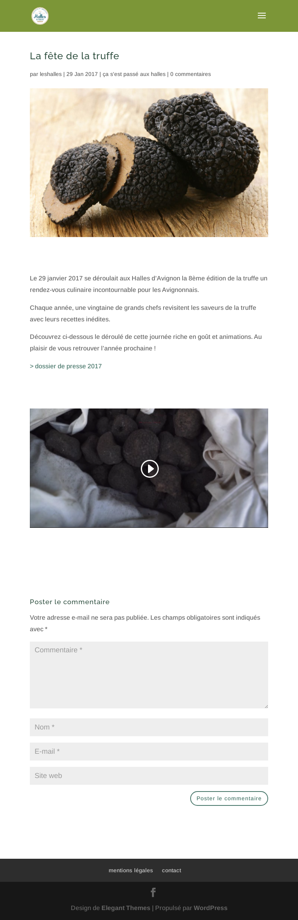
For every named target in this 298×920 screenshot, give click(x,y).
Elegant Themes (125, 907)
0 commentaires (190, 74)
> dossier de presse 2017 (66, 366)
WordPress (211, 907)
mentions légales (131, 870)
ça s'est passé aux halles (134, 74)
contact (171, 870)
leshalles (51, 74)
